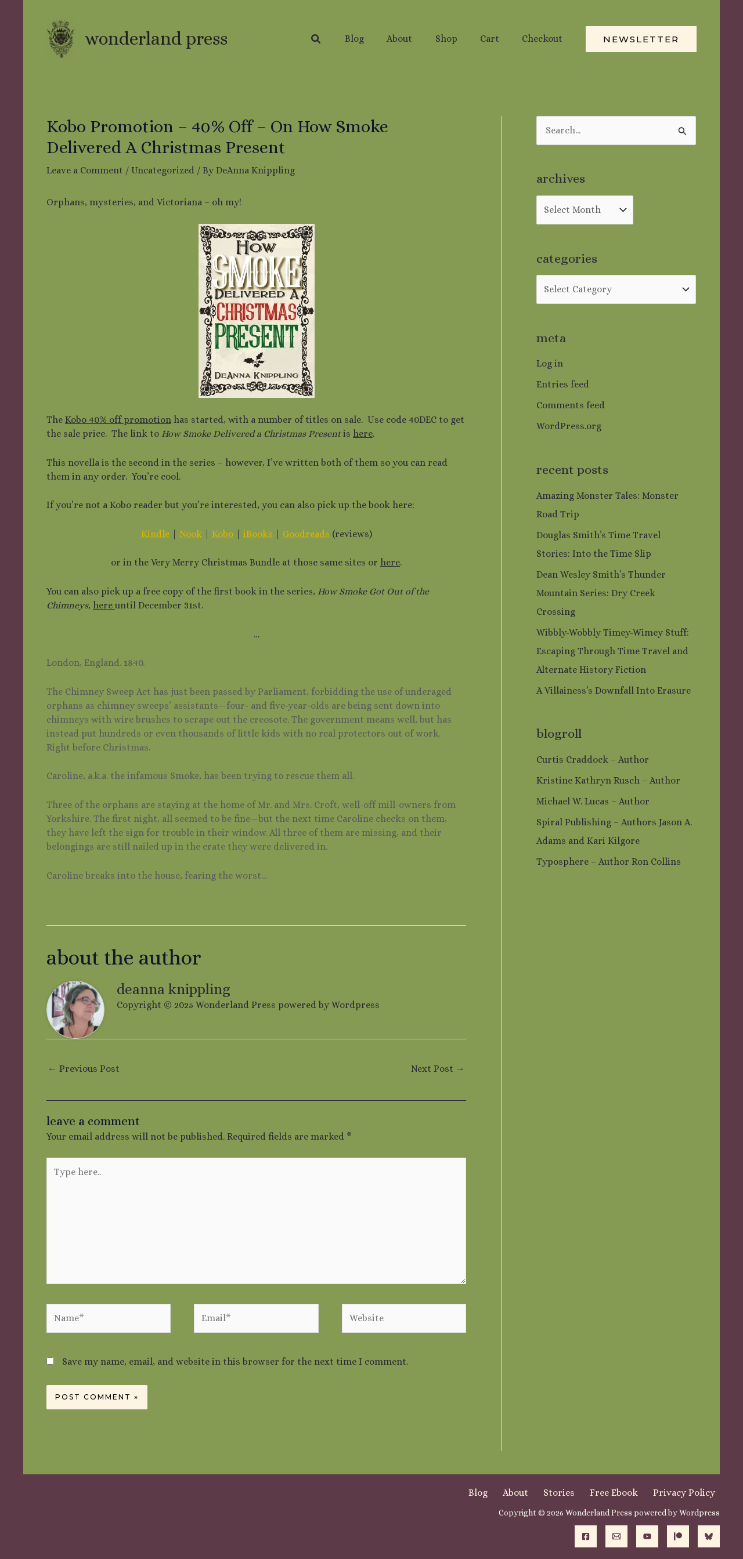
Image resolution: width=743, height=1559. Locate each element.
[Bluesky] (709, 1536)
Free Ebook (624, 1492)
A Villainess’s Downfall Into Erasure (613, 690)
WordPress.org (568, 426)
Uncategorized (162, 170)
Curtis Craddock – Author (592, 759)
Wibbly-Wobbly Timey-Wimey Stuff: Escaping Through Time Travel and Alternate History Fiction (612, 651)
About (537, 1492)
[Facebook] (586, 1536)
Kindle (155, 533)
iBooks (258, 533)
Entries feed (562, 384)
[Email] (616, 1536)
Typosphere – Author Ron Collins (608, 861)
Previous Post (84, 1068)
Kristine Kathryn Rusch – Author (608, 780)
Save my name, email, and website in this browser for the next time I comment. (235, 1361)
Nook (190, 533)
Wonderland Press (156, 38)
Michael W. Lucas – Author (593, 801)
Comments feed (570, 405)
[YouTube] (647, 1536)
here (363, 433)
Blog (505, 1492)
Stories (575, 1492)
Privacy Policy (689, 1492)
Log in (549, 363)
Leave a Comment (84, 170)
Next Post (438, 1068)
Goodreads (306, 533)
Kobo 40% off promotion (118, 419)
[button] (338, 39)
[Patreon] (678, 1536)
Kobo (222, 533)
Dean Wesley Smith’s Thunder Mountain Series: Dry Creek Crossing (601, 593)
